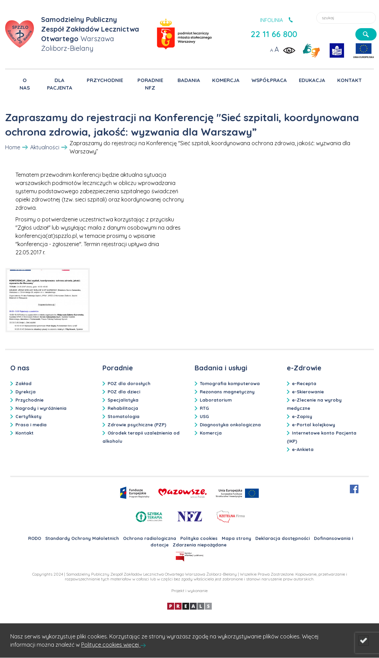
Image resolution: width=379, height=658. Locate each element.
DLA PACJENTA (59, 83)
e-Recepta (304, 383)
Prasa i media (31, 424)
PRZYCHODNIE (105, 80)
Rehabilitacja (123, 408)
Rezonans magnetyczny (227, 391)
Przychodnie (29, 400)
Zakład (23, 383)
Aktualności (44, 147)
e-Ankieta (303, 449)
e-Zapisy (302, 416)
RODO (34, 538)
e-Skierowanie (308, 391)
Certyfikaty (28, 416)
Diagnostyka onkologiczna (230, 424)
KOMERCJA (226, 80)
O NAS (25, 83)
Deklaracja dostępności (282, 538)
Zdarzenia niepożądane (200, 544)
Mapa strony (236, 538)
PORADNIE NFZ (150, 83)
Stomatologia (123, 416)
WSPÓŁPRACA (269, 80)
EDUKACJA (312, 80)
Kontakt (24, 433)
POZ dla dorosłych (129, 383)
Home (12, 147)
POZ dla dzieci (124, 391)
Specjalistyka (123, 400)
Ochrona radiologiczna (149, 538)
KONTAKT (349, 80)
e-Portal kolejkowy (313, 424)
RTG (204, 408)
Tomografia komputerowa (230, 383)
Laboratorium (216, 400)
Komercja (211, 433)
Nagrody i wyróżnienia (40, 408)
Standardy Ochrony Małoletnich (82, 538)
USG (204, 416)
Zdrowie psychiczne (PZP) (137, 424)
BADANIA (189, 80)
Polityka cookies (199, 538)
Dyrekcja (25, 391)
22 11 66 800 (273, 34)
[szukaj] (366, 34)
